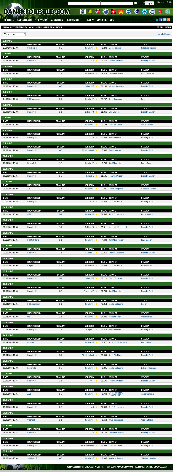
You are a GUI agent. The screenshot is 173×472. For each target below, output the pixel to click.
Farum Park (146, 163)
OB (92, 138)
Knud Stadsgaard (116, 99)
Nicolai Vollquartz (116, 189)
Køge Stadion (147, 266)
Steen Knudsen (115, 48)
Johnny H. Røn (115, 317)
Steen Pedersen (115, 138)
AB (92, 61)
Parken (144, 99)
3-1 (60, 74)
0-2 (60, 266)
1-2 (60, 163)
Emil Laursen (114, 112)
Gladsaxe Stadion (148, 189)
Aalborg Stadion (147, 74)
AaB (29, 74)
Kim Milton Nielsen (116, 74)
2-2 (60, 125)
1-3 (60, 61)
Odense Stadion (148, 317)
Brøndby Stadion (148, 61)
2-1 (60, 99)
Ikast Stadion (146, 240)
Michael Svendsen (116, 86)
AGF (29, 125)
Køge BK (90, 176)
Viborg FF (90, 86)
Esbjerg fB (89, 112)
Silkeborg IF (32, 48)
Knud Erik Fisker (115, 202)
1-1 (60, 112)
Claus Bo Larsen (115, 125)
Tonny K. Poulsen (116, 61)
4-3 (60, 458)
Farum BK (31, 163)
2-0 (60, 138)
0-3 (60, 48)
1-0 (60, 202)
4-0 (60, 86)
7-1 (60, 253)
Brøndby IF (89, 48)
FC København (33, 99)
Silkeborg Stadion (148, 48)
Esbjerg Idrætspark (149, 368)
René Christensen (116, 214)
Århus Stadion (147, 125)
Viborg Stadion (147, 420)
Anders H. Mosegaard (118, 227)
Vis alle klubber (164, 34)
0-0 (60, 407)
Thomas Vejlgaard (116, 253)
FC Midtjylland (88, 150)
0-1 (60, 446)
